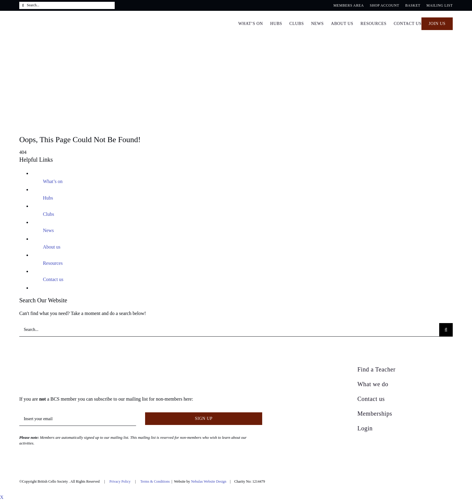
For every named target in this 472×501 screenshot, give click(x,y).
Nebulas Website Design (208, 481)
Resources (53, 263)
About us (51, 246)
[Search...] (67, 5)
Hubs (48, 197)
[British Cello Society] (57, 367)
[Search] (23, 5)
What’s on (52, 181)
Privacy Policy (119, 481)
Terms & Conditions (155, 481)
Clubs (48, 214)
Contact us (53, 279)
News (48, 230)
